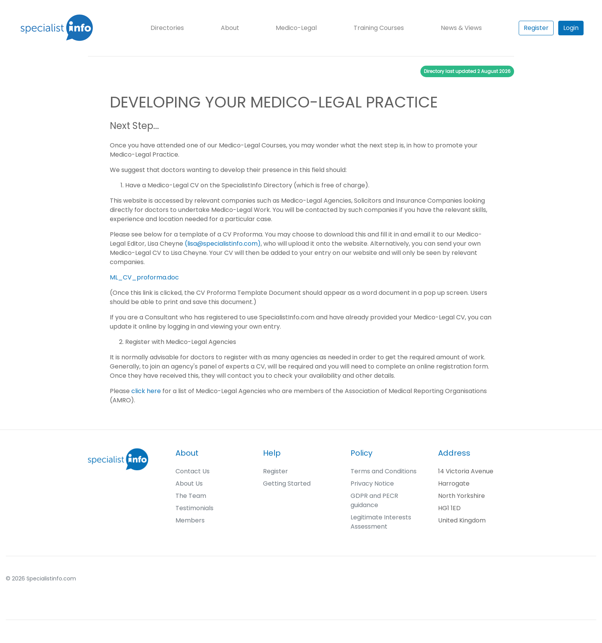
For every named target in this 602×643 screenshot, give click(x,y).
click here (146, 391)
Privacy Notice (372, 483)
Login (571, 27)
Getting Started (287, 483)
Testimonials (194, 508)
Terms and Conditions (384, 471)
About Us (189, 483)
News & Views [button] (461, 27)
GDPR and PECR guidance (374, 500)
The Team (190, 495)
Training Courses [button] (379, 27)
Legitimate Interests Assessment (381, 522)
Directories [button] (167, 27)
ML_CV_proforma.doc (144, 277)
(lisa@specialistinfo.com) (223, 243)
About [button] (230, 27)
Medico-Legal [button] (296, 27)
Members (190, 520)
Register (536, 27)
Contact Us (192, 471)
